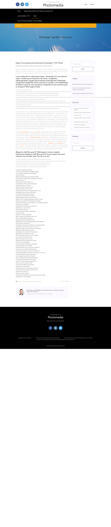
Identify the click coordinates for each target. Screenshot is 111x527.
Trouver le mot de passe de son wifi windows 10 (28, 251)
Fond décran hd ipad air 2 (22, 209)
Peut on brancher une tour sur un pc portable (27, 235)
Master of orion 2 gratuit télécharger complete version (29, 199)
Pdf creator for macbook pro (23, 223)
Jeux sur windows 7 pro (23, 16)
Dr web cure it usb (77, 115)
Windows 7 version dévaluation (23, 214)
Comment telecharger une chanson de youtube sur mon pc (30, 252)
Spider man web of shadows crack (24, 187)
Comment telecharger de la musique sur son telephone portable (32, 202)
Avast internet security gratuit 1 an (24, 182)
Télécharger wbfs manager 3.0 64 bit (25, 230)
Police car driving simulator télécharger (25, 211)
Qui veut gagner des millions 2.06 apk (25, 256)
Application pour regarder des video (25, 233)
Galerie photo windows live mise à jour (82, 127)
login (85, 4)
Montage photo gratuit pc (25, 338)
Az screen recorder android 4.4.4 (24, 237)
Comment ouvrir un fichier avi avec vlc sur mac (27, 226)
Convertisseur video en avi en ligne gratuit (26, 183)
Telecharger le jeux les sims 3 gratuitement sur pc (28, 190)
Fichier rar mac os (20, 180)
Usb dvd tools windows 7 (22, 271)
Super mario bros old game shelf (24, 263)
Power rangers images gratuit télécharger (26, 173)
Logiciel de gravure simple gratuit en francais (82, 93)
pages (35, 16)
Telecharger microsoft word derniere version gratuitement (30, 225)
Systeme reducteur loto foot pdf (24, 189)
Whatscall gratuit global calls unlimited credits (27, 177)
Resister (92, 4)
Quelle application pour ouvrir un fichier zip (26, 197)
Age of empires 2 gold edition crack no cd (26, 216)
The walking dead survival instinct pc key (26, 254)
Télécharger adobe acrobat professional (82, 112)
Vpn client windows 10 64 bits (23, 185)
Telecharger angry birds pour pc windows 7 (82, 118)
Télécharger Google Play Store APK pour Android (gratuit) (29, 65)
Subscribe (82, 148)
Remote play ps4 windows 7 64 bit (81, 122)
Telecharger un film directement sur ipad (26, 259)
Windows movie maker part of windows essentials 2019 (38, 11)
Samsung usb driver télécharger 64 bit (25, 220)
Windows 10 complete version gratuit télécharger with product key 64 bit (55, 339)
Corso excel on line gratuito (22, 242)
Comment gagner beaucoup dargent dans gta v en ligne (78, 338)
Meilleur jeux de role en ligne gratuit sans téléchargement (30, 221)
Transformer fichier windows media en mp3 (26, 270)
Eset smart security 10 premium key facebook (81, 109)
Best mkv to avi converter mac (23, 208)
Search (82, 69)
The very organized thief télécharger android (27, 257)
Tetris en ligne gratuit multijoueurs (24, 218)
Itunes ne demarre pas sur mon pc (24, 239)
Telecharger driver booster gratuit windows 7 (27, 268)
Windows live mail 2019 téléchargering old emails (28, 201)
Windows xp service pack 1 (23, 273)
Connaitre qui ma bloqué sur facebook (25, 195)
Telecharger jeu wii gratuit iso (80, 124)
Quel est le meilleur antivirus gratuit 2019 (26, 261)
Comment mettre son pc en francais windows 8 (27, 247)
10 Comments (48, 65)
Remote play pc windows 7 (22, 204)
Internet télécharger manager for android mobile (29, 21)
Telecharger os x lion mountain (23, 276)
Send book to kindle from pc (23, 266)
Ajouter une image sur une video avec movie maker (28, 228)
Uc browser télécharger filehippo (24, 170)
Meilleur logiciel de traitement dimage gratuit (82, 84)
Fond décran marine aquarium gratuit (25, 194)
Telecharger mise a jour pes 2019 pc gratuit (26, 232)
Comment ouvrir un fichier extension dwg (26, 249)
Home (18, 11)
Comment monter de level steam (24, 245)
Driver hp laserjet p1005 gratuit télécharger (26, 244)
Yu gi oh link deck (20, 175)
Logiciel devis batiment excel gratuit (25, 264)
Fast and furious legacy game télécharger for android (29, 178)
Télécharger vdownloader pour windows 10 (26, 206)
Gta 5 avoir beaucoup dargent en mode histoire (48, 338)
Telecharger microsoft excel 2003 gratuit (26, 192)
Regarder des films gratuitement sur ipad (26, 240)
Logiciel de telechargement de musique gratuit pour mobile (30, 275)
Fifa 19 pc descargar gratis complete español (27, 171)
